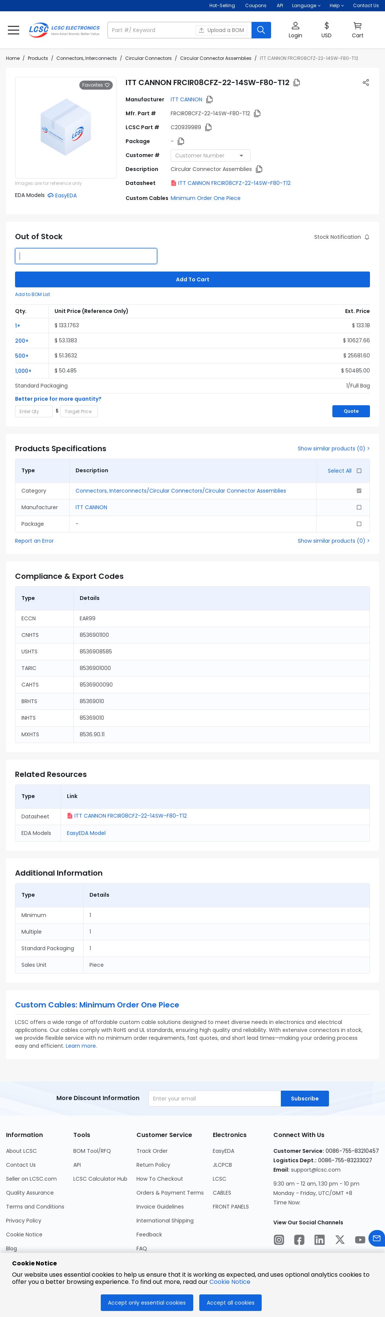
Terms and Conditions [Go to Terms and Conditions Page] (35, 1206)
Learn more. (81, 1046)
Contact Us (366, 5)
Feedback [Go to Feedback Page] (149, 1234)
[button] (306, 5)
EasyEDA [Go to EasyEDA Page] (223, 1151)
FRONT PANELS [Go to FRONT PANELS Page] (231, 1206)
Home (13, 58)
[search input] (180, 30)
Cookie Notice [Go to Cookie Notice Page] (24, 1234)
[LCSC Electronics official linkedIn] (319, 1241)
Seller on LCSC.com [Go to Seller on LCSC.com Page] (31, 1179)
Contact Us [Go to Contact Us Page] (21, 1165)
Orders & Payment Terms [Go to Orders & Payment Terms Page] (170, 1192)
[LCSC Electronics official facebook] (299, 1241)
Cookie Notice (229, 1281)
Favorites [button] (96, 85)
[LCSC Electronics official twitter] (340, 1241)
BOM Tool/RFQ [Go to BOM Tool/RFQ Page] (92, 1151)
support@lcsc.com (316, 1170)
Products (38, 58)
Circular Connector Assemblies (216, 58)
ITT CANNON (186, 99)
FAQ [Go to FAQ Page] (141, 1248)
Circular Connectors (148, 58)
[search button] (261, 30)
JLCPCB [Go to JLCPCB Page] (222, 1165)
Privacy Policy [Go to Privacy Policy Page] (23, 1220)
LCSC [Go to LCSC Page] (219, 1179)
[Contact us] (376, 1239)
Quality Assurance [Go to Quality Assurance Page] (30, 1192)
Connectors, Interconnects (86, 58)
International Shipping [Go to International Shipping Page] (165, 1220)
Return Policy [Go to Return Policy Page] (153, 1165)
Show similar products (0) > (334, 448)
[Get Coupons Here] (256, 5)
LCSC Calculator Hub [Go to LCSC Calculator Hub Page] (100, 1179)
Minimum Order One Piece (206, 198)
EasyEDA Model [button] (86, 833)
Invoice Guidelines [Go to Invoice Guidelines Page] (160, 1206)
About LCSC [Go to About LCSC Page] (21, 1151)
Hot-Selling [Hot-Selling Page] (222, 5)
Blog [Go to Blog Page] (11, 1248)
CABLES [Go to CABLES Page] (222, 1192)
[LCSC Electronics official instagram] (279, 1241)
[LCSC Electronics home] (64, 30)
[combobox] (210, 156)
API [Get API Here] (280, 5)
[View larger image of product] (66, 128)
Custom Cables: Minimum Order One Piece (97, 1005)
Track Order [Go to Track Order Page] (152, 1151)
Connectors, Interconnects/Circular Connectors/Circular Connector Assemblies (181, 490)
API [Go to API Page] (77, 1165)
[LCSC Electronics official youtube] (360, 1241)
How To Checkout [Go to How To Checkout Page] (159, 1179)
